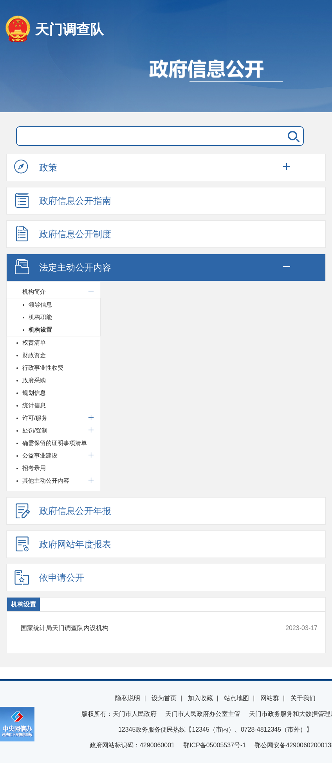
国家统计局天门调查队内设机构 (141, 628)
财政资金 (34, 355)
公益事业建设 (40, 455)
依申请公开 (49, 577)
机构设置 (40, 329)
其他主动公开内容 (45, 480)
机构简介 (34, 291)
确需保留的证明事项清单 (54, 443)
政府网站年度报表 (62, 544)
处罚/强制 (34, 430)
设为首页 (164, 698)
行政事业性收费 (42, 367)
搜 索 (292, 136)
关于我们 (303, 698)
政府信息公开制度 (62, 234)
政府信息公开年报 (62, 510)
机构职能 (40, 317)
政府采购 (34, 380)
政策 (35, 167)
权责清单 (34, 342)
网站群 (269, 698)
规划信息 (34, 392)
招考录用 (34, 468)
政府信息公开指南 (62, 200)
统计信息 (34, 405)
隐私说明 (127, 698)
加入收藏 (200, 698)
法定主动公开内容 (62, 267)
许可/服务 (34, 417)
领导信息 (40, 304)
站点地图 (236, 698)
